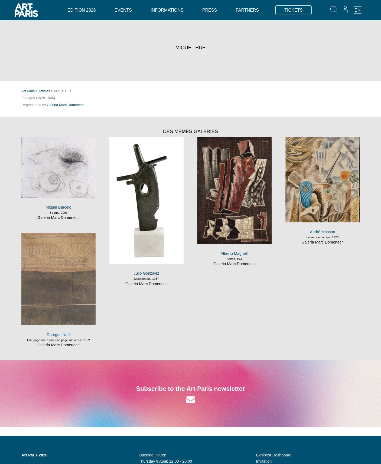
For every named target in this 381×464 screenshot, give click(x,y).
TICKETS (293, 10)
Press (209, 10)
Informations (167, 10)
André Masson (322, 232)
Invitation (264, 461)
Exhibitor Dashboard (273, 455)
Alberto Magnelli (234, 253)
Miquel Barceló (58, 207)
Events (123, 10)
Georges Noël (59, 335)
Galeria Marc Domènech (65, 105)
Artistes (44, 91)
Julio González (146, 273)
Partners (247, 10)
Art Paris (28, 91)
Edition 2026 (81, 10)
